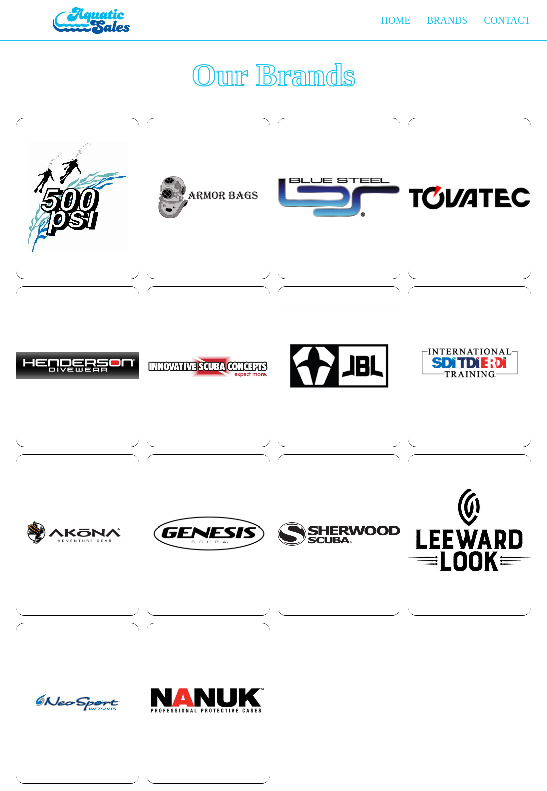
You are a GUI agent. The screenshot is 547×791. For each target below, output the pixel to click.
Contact (507, 20)
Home (396, 20)
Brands (447, 20)
